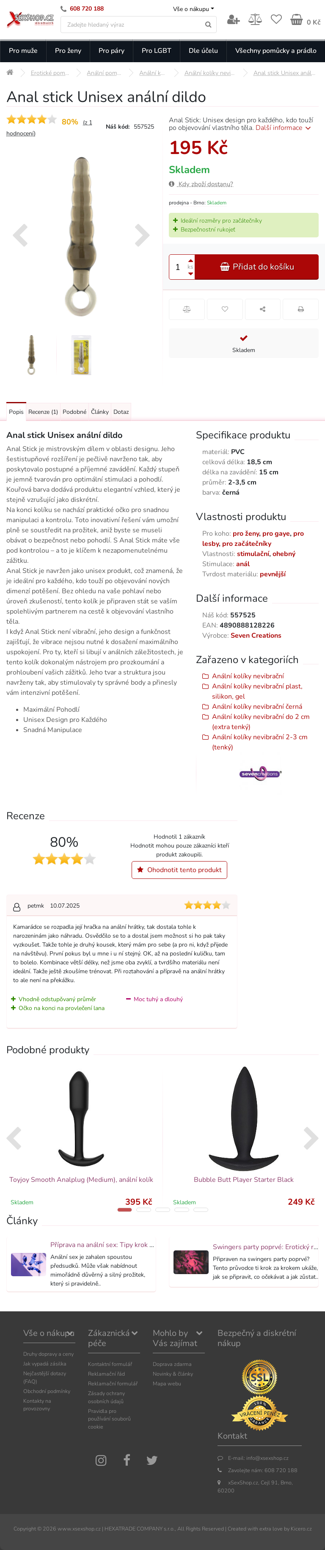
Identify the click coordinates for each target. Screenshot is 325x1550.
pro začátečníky (246, 543)
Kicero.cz (301, 1528)
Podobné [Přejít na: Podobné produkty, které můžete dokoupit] (74, 412)
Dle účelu (203, 50)
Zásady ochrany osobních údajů (106, 1397)
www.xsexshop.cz (79, 1528)
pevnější (273, 574)
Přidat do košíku (257, 267)
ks (190, 267)
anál (243, 564)
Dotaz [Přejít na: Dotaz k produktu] (121, 412)
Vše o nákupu (191, 9)
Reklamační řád (106, 1373)
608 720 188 (87, 9)
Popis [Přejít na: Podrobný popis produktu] (16, 412)
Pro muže (23, 50)
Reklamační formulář (113, 1383)
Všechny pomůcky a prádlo (276, 50)
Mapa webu (167, 1383)
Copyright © (27, 1528)
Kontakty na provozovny (37, 1404)
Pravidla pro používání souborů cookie (109, 1419)
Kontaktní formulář (110, 1364)
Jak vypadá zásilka (44, 1363)
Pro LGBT (156, 50)
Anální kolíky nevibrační (248, 676)
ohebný (284, 554)
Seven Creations (256, 635)
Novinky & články (173, 1373)
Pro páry (111, 50)
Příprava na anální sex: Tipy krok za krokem (115, 1245)
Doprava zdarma (172, 1364)
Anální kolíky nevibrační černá (257, 706)
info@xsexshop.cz (267, 1458)
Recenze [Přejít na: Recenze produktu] (43, 412)
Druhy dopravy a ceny (48, 1353)
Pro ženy (68, 50)
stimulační (253, 554)
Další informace (285, 127)
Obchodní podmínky (46, 1391)
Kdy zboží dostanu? (201, 184)
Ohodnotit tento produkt (179, 870)
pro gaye (276, 533)
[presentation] (19, 236)
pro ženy (246, 533)
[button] (124, 1210)
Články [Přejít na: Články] (100, 412)
